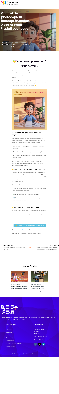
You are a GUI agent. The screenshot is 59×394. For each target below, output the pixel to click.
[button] (30, 225)
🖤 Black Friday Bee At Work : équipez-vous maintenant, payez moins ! (39, 289)
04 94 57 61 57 (38, 339)
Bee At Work (4, 44)
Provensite (28, 354)
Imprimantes (24, 44)
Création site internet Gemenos (39, 354)
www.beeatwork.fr (28, 230)
